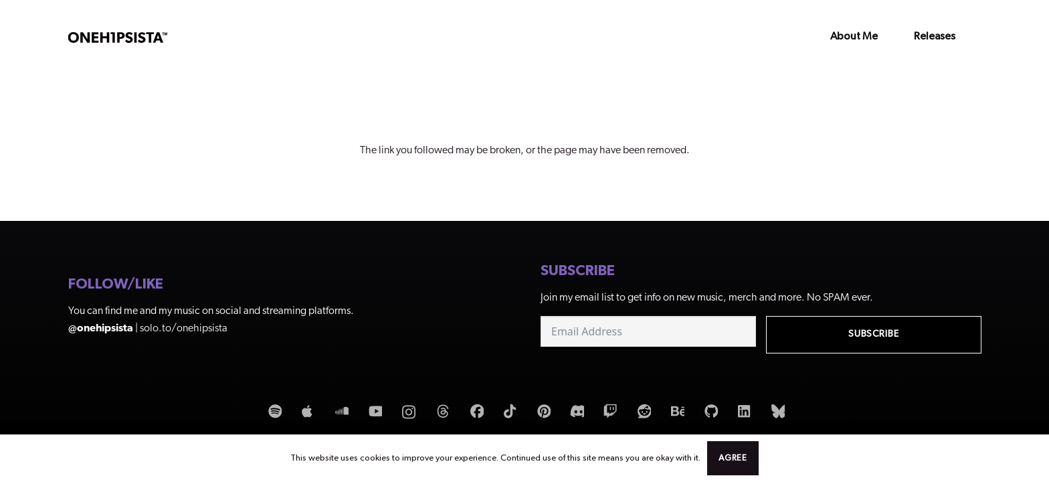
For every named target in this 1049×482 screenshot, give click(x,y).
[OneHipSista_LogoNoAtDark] (118, 37)
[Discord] (575, 412)
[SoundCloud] (340, 412)
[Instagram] (407, 412)
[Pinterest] (542, 412)
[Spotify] (273, 412)
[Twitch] (608, 412)
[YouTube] (373, 412)
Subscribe (873, 334)
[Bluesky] (776, 412)
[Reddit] (642, 412)
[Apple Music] (306, 412)
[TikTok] (508, 412)
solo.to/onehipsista (183, 328)
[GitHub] (709, 412)
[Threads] (441, 412)
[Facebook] (475, 412)
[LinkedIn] (742, 412)
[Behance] (675, 412)
